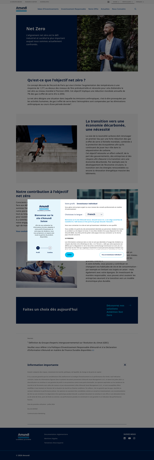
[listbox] (94, 214)
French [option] (91, 214)
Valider (69, 255)
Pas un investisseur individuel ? (112, 255)
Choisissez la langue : (74, 214)
